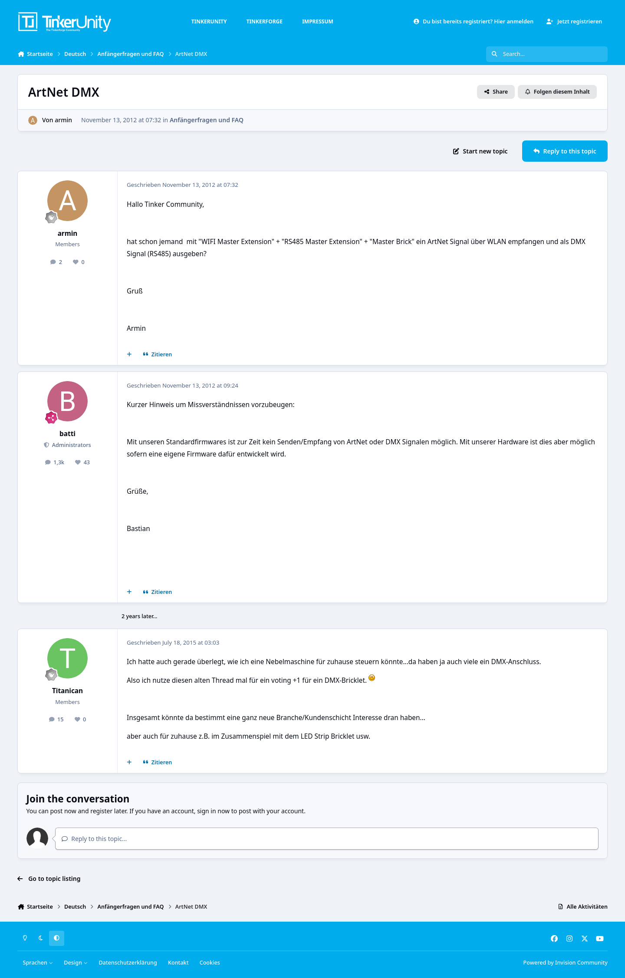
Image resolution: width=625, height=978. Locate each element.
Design (76, 962)
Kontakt (178, 962)
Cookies (210, 962)
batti (67, 433)
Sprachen (38, 962)
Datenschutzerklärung (128, 962)
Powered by (565, 962)
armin (63, 120)
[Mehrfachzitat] (129, 355)
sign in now (213, 811)
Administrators (70, 445)
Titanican (67, 690)
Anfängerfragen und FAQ (206, 120)
